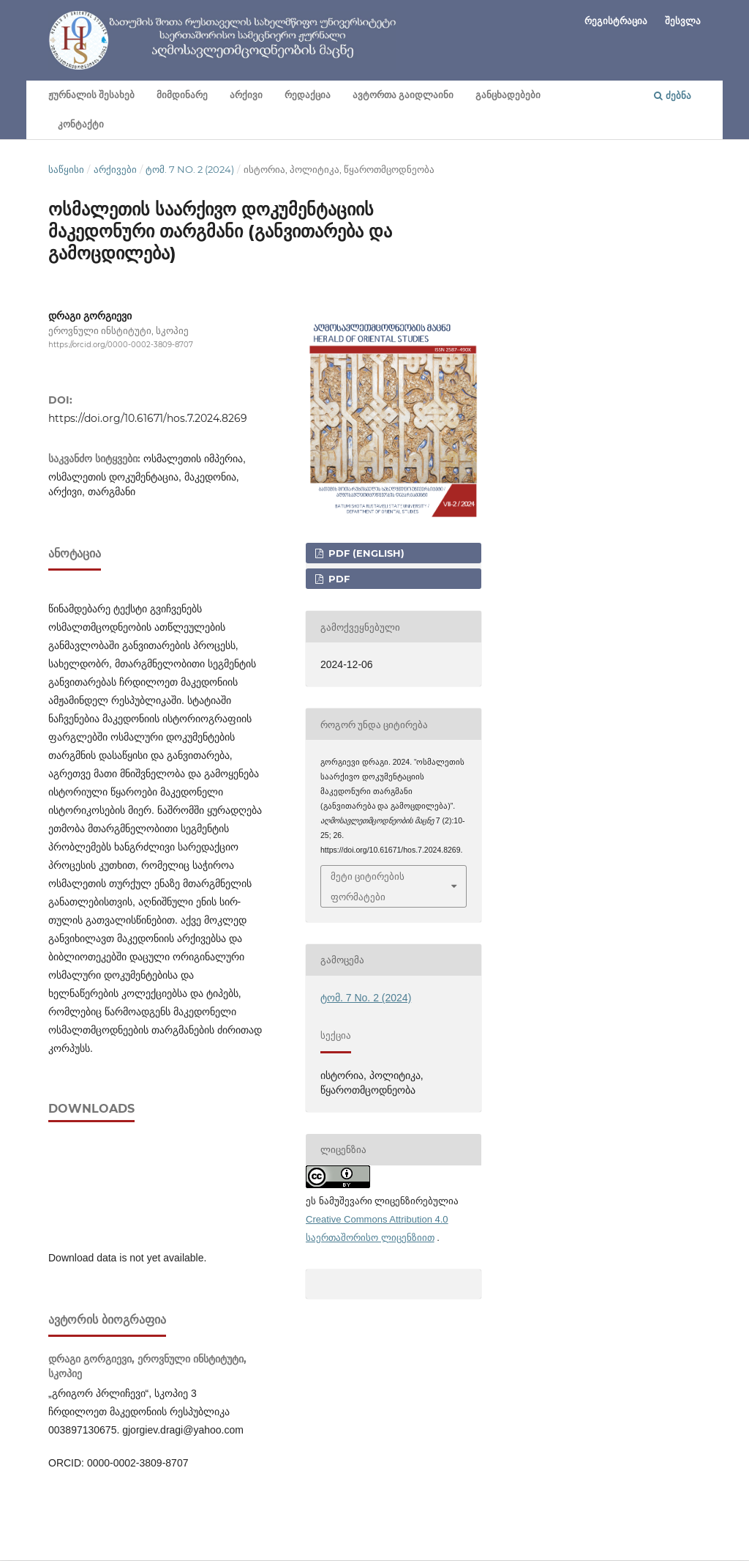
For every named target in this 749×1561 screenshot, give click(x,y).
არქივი (246, 94)
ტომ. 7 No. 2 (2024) (190, 169)
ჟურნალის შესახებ (91, 94)
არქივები (115, 169)
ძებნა (672, 95)
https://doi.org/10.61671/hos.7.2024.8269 (147, 418)
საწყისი (66, 169)
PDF (337, 579)
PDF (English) (364, 553)
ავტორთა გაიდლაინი (403, 94)
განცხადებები (508, 94)
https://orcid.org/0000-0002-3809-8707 (120, 344)
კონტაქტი (81, 124)
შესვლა (683, 20)
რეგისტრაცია (615, 20)
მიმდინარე (182, 94)
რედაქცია (308, 94)
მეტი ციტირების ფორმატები (367, 886)
